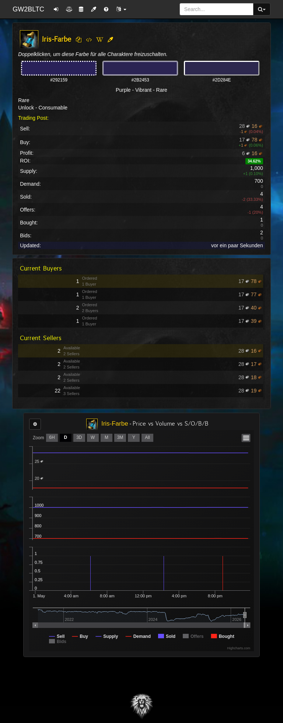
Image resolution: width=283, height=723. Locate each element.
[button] (121, 9)
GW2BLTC (28, 9)
